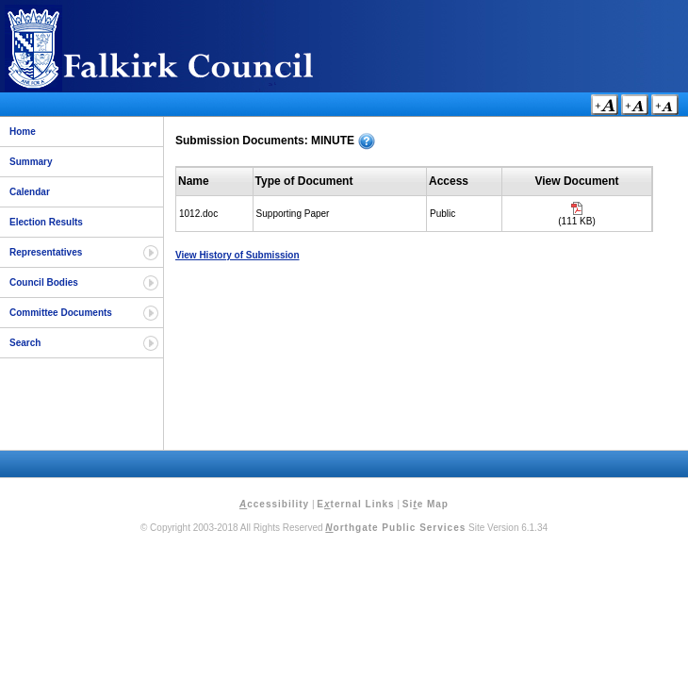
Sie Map (425, 504)
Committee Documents (60, 312)
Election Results (46, 222)
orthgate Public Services (395, 527)
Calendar (29, 192)
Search (25, 343)
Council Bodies (43, 282)
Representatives (45, 252)
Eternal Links (355, 504)
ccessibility (274, 504)
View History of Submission (237, 255)
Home (22, 131)
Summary (31, 162)
